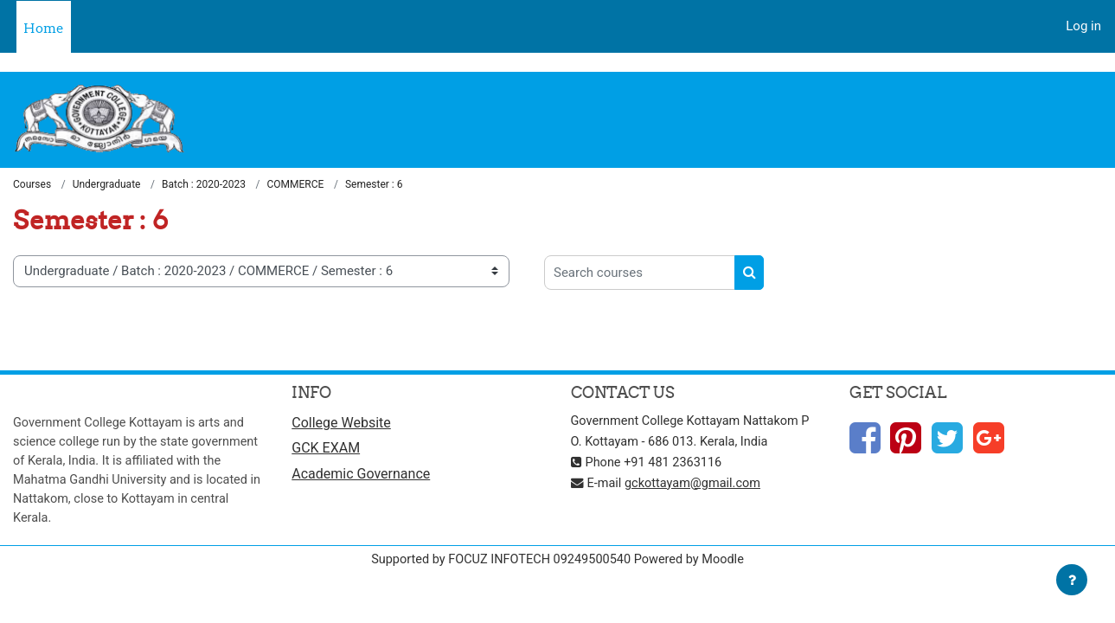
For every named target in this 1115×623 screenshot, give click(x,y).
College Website (341, 423)
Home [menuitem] (43, 28)
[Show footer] (1071, 579)
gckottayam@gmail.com (697, 483)
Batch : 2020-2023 (204, 185)
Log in (1083, 26)
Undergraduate (107, 185)
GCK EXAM (326, 450)
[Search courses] (639, 273)
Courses (32, 185)
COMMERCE (295, 185)
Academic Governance (361, 476)
